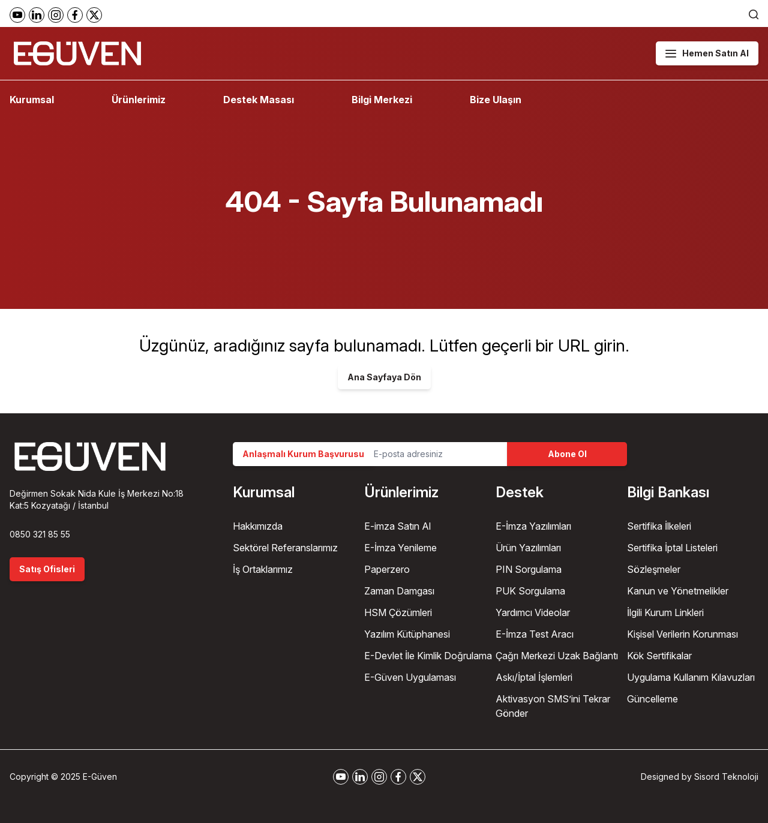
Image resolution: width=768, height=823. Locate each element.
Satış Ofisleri (47, 569)
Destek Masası (258, 100)
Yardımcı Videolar (533, 612)
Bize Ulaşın (495, 100)
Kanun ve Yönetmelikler (677, 591)
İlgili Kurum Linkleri (665, 612)
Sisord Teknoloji (726, 776)
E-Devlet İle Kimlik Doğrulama (428, 656)
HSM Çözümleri (398, 612)
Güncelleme (652, 699)
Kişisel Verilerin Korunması (682, 634)
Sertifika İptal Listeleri (672, 548)
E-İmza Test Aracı (535, 634)
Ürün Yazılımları (528, 548)
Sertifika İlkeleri (659, 526)
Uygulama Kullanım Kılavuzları (691, 677)
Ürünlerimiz (139, 100)
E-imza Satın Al (397, 526)
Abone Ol (567, 454)
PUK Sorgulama (530, 591)
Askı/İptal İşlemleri (534, 677)
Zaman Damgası (399, 591)
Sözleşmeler (653, 569)
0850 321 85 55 (40, 534)
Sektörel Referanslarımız (285, 548)
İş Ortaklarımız (263, 569)
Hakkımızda (258, 526)
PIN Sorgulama (529, 569)
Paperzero (387, 569)
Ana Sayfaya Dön (384, 377)
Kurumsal (32, 100)
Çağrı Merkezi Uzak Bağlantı (557, 656)
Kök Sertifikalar (659, 656)
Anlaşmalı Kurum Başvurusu (303, 454)
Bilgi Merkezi (382, 100)
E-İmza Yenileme (400, 548)
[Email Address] (435, 454)
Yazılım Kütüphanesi (407, 634)
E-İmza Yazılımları (533, 526)
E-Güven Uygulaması (410, 677)
